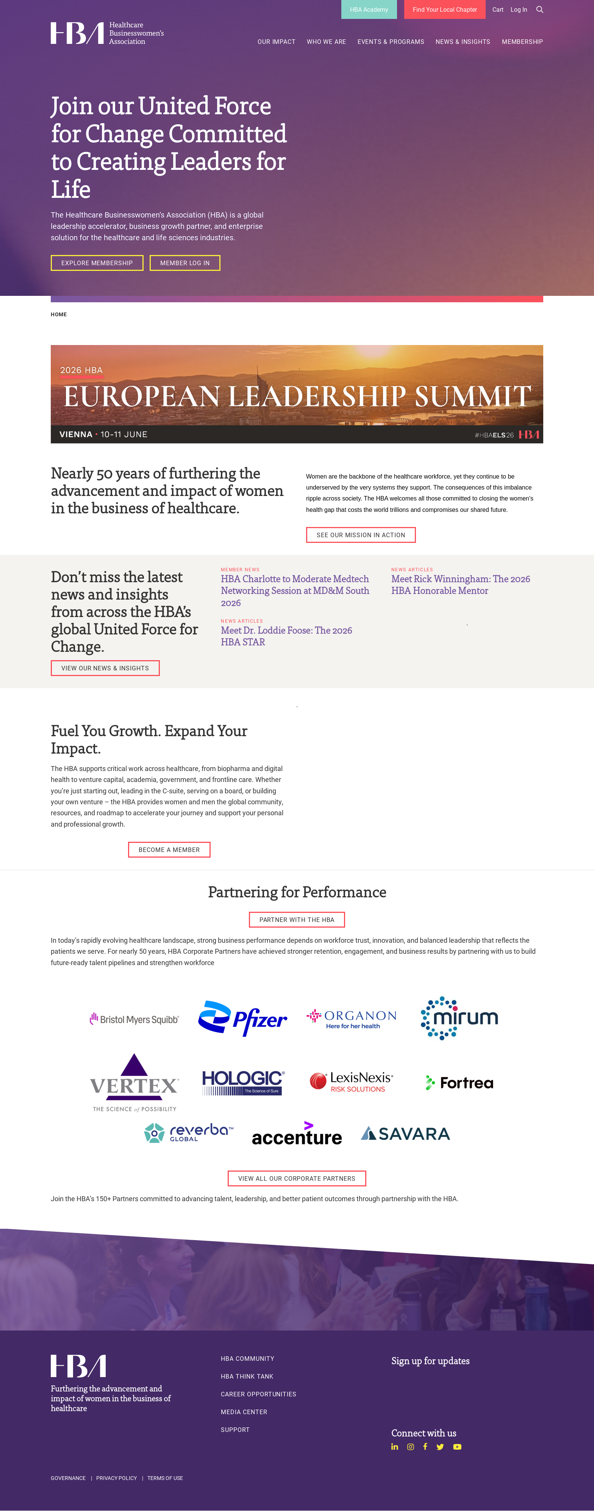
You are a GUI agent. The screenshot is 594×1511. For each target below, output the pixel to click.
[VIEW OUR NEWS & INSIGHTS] (105, 668)
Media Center (244, 1412)
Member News (240, 569)
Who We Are (326, 41)
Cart (497, 9)
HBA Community (247, 1358)
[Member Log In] (185, 263)
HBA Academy (369, 9)
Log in (519, 9)
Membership (522, 41)
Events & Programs (391, 41)
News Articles (412, 569)
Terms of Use (165, 1478)
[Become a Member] (169, 850)
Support (235, 1429)
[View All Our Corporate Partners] (297, 1178)
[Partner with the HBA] (297, 920)
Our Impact (276, 41)
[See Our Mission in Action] (361, 535)
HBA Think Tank (247, 1376)
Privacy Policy (116, 1478)
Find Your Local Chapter (445, 9)
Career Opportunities (259, 1394)
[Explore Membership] (97, 263)
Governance (68, 1478)
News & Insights (463, 41)
